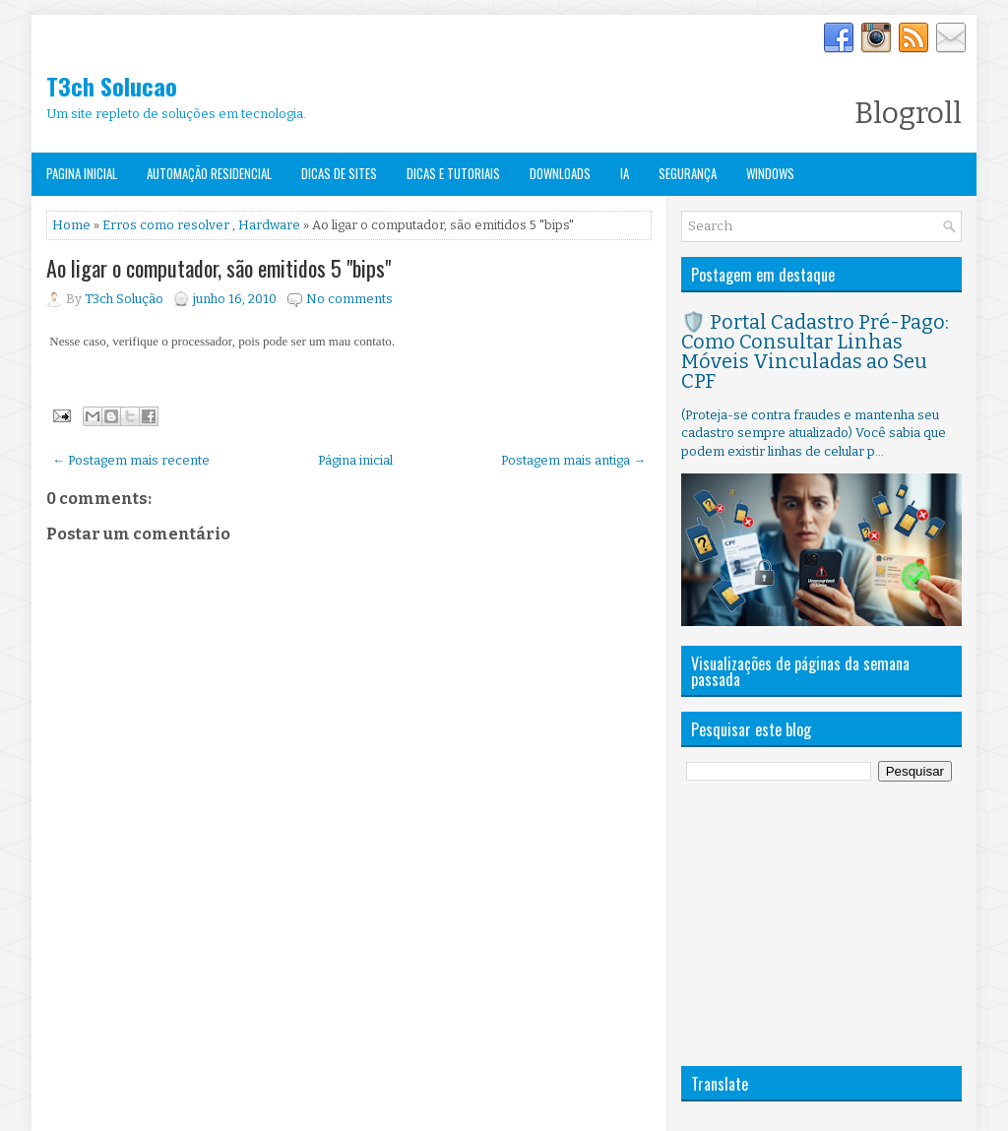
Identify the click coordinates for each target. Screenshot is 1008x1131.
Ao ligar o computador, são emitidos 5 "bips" (218, 268)
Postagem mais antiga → (573, 460)
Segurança (688, 173)
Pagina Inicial (81, 173)
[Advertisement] (828, 923)
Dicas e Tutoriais (453, 173)
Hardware (269, 225)
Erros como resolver (165, 225)
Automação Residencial (209, 173)
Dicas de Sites (339, 173)
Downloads (560, 173)
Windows (770, 173)
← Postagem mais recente (131, 460)
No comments (349, 298)
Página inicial (355, 460)
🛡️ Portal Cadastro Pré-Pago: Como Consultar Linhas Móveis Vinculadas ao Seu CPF (815, 351)
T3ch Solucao (111, 85)
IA (624, 173)
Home (71, 225)
